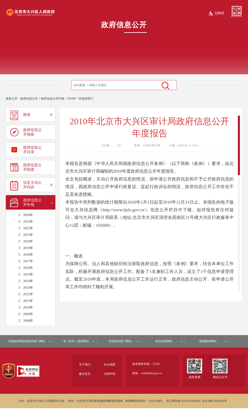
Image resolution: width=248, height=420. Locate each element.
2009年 (28, 314)
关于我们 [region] (85, 364)
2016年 (28, 267)
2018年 (28, 254)
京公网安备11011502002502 (183, 400)
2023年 (28, 221)
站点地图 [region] (109, 364)
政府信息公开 (29, 98)
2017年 (28, 261)
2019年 (28, 248)
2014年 (28, 281)
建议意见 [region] (85, 373)
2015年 (28, 274)
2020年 (28, 241)
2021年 (28, 234)
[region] (9, 371)
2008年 (28, 320)
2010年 (71, 98)
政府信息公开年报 (52, 98)
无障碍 (216, 13)
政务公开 (11, 98)
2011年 (28, 301)
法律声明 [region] (109, 373)
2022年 (28, 228)
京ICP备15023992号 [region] (214, 400)
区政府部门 (86, 98)
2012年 (28, 294)
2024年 (28, 215)
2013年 (28, 287)
